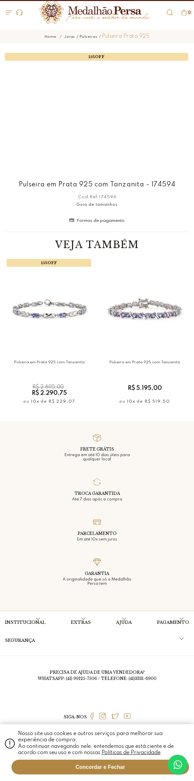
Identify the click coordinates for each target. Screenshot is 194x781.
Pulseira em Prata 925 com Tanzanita (49, 362)
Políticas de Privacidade (131, 752)
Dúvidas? (19, 13)
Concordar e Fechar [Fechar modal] (100, 767)
